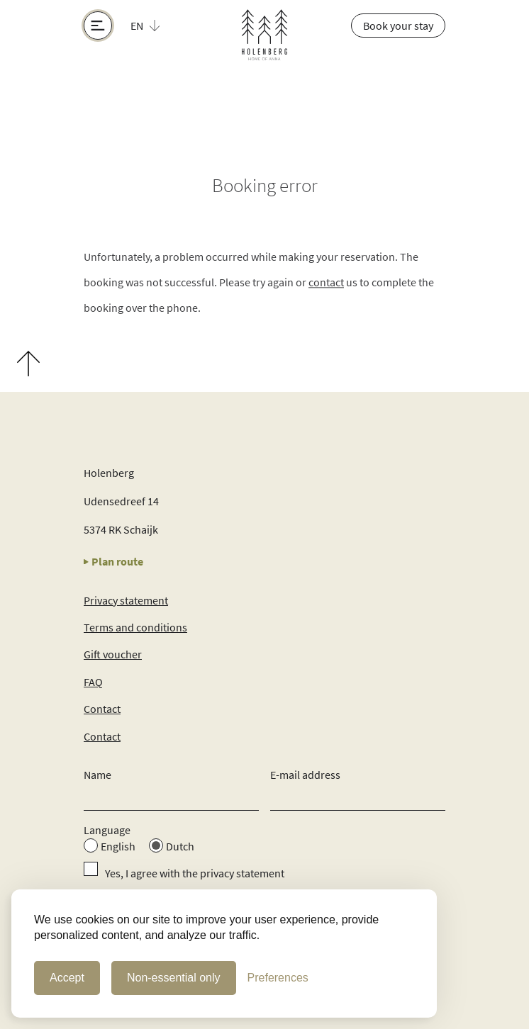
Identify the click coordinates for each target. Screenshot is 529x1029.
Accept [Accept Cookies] (67, 978)
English (118, 846)
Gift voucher (113, 654)
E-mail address (305, 774)
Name (97, 774)
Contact (102, 709)
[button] (153, 25)
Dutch (180, 846)
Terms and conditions (135, 627)
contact (326, 283)
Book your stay (398, 25)
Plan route (113, 561)
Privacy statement (126, 600)
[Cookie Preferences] (277, 978)
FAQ (93, 682)
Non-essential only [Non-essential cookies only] (174, 978)
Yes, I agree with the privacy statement (194, 873)
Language (107, 830)
